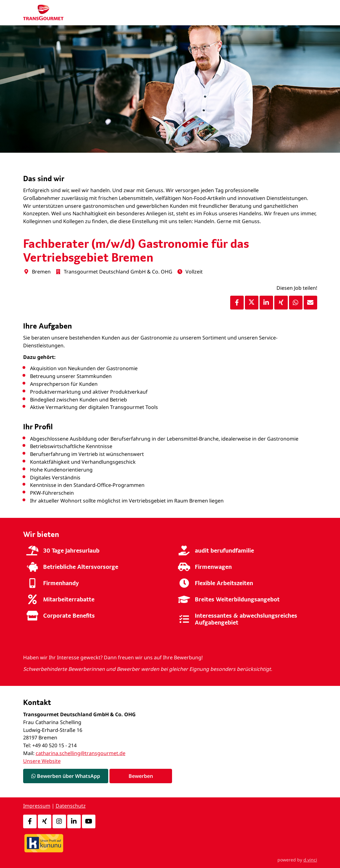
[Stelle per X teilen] (251, 302)
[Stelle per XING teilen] (281, 302)
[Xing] (44, 821)
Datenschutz (71, 806)
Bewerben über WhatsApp (65, 776)
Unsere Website (42, 761)
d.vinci (310, 860)
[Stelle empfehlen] (310, 302)
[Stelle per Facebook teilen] (237, 302)
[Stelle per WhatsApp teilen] (295, 302)
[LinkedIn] (74, 821)
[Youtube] (88, 821)
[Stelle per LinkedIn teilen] (266, 302)
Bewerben (141, 776)
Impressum (36, 806)
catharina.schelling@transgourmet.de (80, 753)
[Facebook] (30, 821)
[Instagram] (59, 821)
